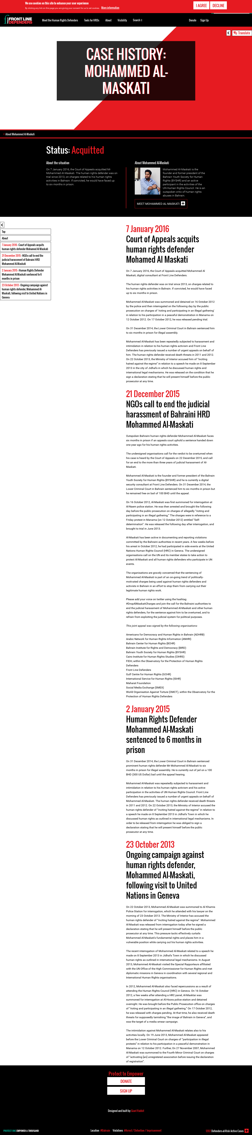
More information (110, 8)
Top (3, 232)
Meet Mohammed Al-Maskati (158, 203)
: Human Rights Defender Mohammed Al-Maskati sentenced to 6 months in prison (23, 274)
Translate (244, 32)
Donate (192, 20)
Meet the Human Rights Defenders (60, 20)
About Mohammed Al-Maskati (20, 134)
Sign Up (204, 20)
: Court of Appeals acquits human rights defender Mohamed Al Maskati (25, 247)
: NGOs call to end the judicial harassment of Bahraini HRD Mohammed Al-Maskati (22, 259)
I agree (201, 5)
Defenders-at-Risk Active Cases (225, 1131)
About (5, 238)
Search (137, 20)
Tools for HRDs (91, 20)
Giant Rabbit (137, 1111)
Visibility (122, 20)
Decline (218, 5)
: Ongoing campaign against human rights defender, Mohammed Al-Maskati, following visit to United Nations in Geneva (25, 291)
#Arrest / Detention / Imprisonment (142, 1130)
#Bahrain (105, 1130)
